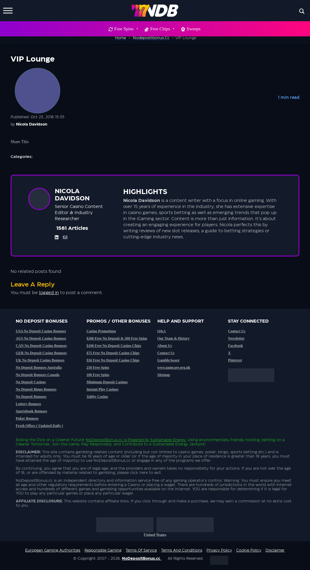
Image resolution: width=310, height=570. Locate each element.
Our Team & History (173, 338)
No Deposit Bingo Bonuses (36, 389)
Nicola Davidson (31, 124)
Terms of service (141, 550)
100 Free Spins (98, 375)
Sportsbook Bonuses (31, 411)
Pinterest (235, 360)
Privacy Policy (219, 550)
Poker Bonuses (27, 418)
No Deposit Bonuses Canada (37, 375)
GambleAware (168, 360)
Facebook (235, 346)
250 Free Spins (98, 367)
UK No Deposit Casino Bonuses (40, 360)
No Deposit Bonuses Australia (39, 367)
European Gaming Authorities (52, 550)
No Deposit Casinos (31, 382)
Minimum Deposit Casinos (107, 382)
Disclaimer (275, 550)
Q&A (161, 331)
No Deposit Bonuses (31, 396)
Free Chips (162, 28)
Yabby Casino (97, 396)
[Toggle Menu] (8, 10)
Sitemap (163, 375)
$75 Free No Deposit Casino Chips (113, 353)
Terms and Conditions (181, 550)
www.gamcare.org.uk (173, 367)
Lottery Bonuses (28, 404)
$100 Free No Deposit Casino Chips (114, 346)
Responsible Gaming (102, 550)
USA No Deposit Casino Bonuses (41, 331)
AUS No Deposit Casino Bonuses (41, 338)
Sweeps (194, 28)
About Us (164, 346)
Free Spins (126, 28)
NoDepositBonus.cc (104, 440)
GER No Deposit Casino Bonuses (41, 353)
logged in (49, 293)
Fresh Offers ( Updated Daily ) (39, 426)
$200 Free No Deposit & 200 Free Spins (117, 338)
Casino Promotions (101, 331)
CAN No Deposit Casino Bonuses (41, 346)
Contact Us (166, 353)
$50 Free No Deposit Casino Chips (113, 360)
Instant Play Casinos (102, 389)
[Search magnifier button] (302, 11)
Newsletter (236, 338)
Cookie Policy (248, 550)
